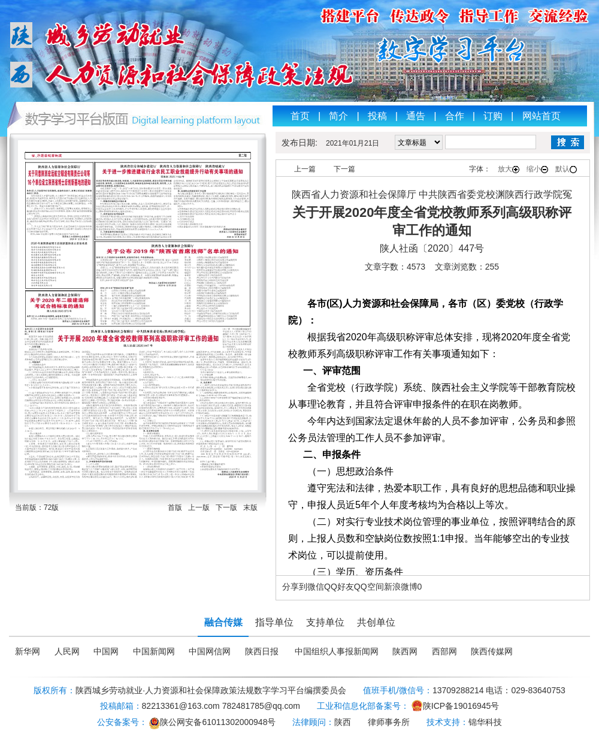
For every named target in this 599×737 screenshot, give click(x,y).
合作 (454, 116)
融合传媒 (223, 622)
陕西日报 (262, 651)
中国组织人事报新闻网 (337, 651)
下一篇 (344, 169)
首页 (300, 116)
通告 (415, 116)
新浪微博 (401, 586)
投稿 (377, 116)
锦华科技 (485, 722)
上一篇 (305, 169)
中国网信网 (210, 651)
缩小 (537, 169)
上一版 (199, 507)
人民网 (67, 651)
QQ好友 (339, 586)
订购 (493, 116)
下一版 (226, 507)
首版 (175, 507)
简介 (338, 116)
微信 (315, 586)
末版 (250, 507)
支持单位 (325, 622)
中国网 (106, 651)
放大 (508, 169)
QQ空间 (369, 586)
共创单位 (376, 622)
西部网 (444, 651)
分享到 (294, 586)
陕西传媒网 (492, 651)
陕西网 (405, 651)
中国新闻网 (154, 651)
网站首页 (541, 116)
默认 (566, 169)
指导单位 (274, 622)
